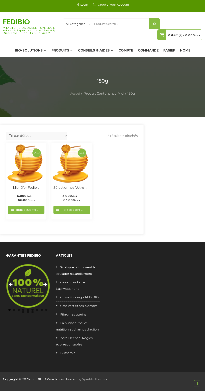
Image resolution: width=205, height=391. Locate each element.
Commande (148, 50)
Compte (126, 50)
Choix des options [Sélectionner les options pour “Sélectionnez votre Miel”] (73, 209)
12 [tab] (32, 312)
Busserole (67, 353)
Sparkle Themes (94, 379)
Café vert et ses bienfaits (78, 306)
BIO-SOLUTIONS (29, 50)
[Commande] (36, 136)
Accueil (75, 93)
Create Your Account (113, 4)
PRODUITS (60, 50)
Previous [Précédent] (11, 285)
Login (84, 4)
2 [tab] (14, 310)
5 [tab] (28, 310)
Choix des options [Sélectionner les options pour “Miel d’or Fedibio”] (28, 209)
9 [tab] (46, 310)
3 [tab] (19, 310)
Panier (169, 50)
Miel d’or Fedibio (26, 188)
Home (185, 50)
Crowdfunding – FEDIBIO (79, 297)
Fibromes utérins (73, 314)
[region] (28, 286)
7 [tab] (37, 310)
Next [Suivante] (45, 285)
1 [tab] (9, 310)
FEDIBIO (16, 22)
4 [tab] (23, 310)
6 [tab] (32, 310)
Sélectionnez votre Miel (71, 188)
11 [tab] (28, 312)
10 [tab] (23, 312)
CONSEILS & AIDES (94, 50)
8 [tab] (42, 310)
